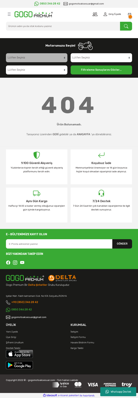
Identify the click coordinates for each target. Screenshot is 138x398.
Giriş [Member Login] (111, 14)
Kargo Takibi (77, 348)
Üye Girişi (11, 337)
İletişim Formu (78, 337)
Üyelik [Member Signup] (117, 14)
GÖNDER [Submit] (122, 243)
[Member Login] (106, 14)
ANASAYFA (83, 134)
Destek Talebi (13, 348)
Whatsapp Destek (118, 392)
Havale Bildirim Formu (82, 342)
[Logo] (34, 14)
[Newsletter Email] (69, 244)
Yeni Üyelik (12, 331)
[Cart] (129, 14)
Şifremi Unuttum (15, 342)
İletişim (74, 331)
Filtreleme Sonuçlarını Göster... (101, 69)
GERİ (56, 134)
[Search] (69, 26)
